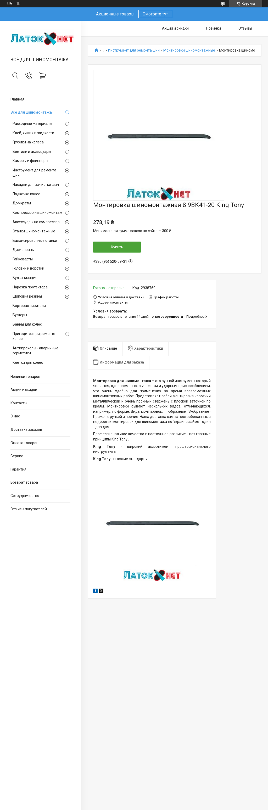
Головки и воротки (28, 268)
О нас (15, 416)
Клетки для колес (28, 362)
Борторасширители (29, 306)
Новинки (213, 28)
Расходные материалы (32, 123)
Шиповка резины (27, 296)
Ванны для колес (27, 324)
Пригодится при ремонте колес (34, 336)
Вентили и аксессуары (32, 151)
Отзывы (245, 28)
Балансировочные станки (35, 240)
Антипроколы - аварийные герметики (35, 350)
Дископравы (24, 250)
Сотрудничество (24, 496)
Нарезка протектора (30, 287)
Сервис (16, 456)
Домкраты (22, 203)
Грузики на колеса (28, 142)
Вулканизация (25, 278)
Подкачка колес (26, 194)
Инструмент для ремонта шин (34, 172)
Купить (117, 247)
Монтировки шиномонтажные (189, 50)
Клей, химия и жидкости (33, 133)
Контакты (18, 403)
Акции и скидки (23, 390)
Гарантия (18, 469)
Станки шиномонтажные (34, 231)
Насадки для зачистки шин (36, 184)
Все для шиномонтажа (31, 112)
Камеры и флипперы (30, 161)
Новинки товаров (25, 377)
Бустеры (20, 315)
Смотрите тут (155, 14)
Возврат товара (24, 482)
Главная (17, 99)
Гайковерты (23, 259)
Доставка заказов (26, 429)
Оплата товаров (24, 443)
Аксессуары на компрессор (36, 222)
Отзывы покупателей (28, 509)
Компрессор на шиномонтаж (37, 212)
